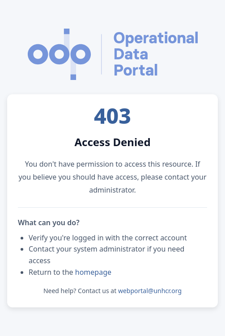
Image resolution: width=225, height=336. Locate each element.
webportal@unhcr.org (150, 290)
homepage (93, 272)
